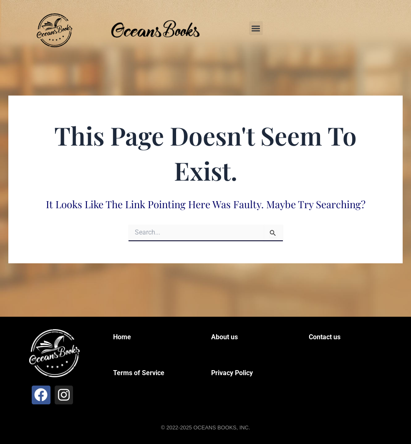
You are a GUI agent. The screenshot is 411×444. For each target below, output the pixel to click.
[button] (256, 28)
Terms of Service (138, 373)
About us (224, 337)
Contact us (324, 337)
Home (122, 337)
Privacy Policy (232, 373)
